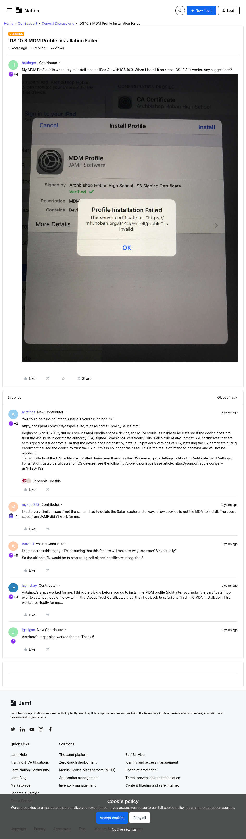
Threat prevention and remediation (152, 778)
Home (8, 23)
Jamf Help (19, 755)
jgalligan (28, 630)
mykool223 (30, 504)
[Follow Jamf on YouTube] (31, 729)
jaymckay (29, 585)
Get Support (27, 23)
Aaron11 (28, 544)
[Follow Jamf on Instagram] (41, 729)
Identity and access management (151, 762)
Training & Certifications (30, 762)
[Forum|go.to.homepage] (27, 10)
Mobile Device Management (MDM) (87, 770)
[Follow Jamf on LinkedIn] (22, 729)
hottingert (29, 63)
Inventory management (77, 785)
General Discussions (58, 23)
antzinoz (28, 412)
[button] (9, 11)
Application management (78, 778)
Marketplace (20, 785)
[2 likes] (41, 480)
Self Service (135, 755)
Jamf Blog (19, 778)
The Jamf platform (73, 755)
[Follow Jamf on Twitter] (13, 729)
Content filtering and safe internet (152, 785)
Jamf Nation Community (30, 770)
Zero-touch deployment (78, 762)
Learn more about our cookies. (211, 807)
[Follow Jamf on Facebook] (50, 729)
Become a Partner (25, 793)
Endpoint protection (141, 770)
